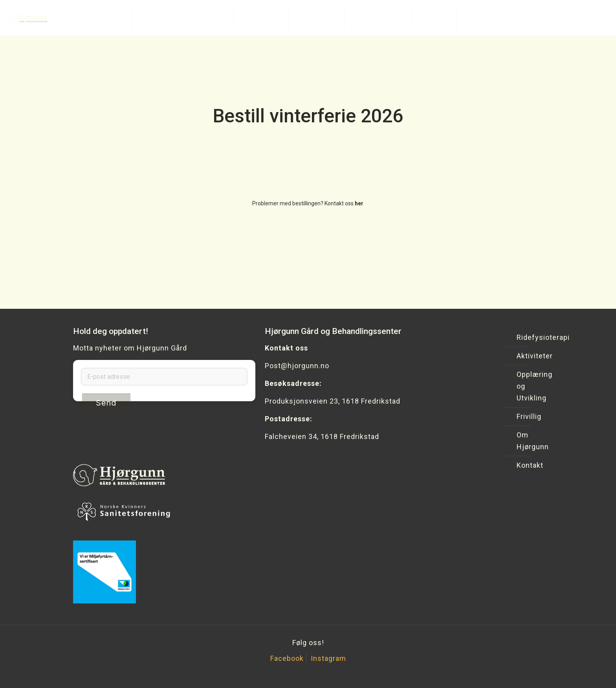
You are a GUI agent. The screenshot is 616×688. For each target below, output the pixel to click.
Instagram (328, 658)
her (359, 203)
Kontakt (522, 465)
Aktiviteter (522, 356)
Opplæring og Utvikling (522, 386)
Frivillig (522, 416)
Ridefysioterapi (522, 337)
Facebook (287, 658)
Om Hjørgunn (522, 441)
